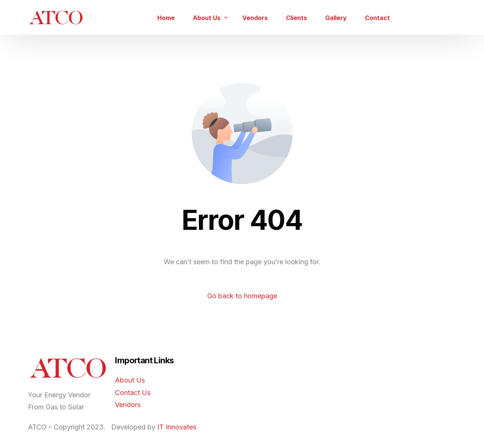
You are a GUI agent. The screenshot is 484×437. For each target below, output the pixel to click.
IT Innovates (176, 427)
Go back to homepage (242, 296)
